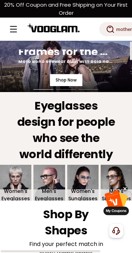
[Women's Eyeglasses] (15, 183)
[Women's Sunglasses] (83, 183)
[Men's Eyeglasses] (49, 183)
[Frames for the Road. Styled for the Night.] (66, 66)
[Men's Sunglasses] (116, 183)
